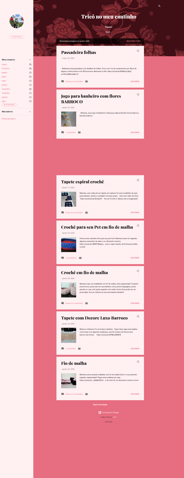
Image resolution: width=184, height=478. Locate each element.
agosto (5, 97)
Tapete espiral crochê (82, 231)
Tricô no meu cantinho (108, 16)
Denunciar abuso (8, 119)
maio (4, 81)
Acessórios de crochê (74, 32)
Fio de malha (74, 413)
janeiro (4, 72)
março (4, 64)
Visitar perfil (17, 37)
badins (115, 467)
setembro (6, 93)
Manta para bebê (146, 32)
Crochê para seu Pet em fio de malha (97, 277)
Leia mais (134, 131)
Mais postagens (100, 455)
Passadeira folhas (78, 52)
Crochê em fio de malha (84, 322)
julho (4, 101)
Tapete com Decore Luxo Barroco (94, 368)
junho (4, 77)
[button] (137, 51)
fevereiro (5, 68)
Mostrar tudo (134, 42)
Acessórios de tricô (99, 32)
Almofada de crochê (123, 32)
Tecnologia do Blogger (108, 462)
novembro (6, 89)
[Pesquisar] (159, 6)
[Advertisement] (153, 74)
